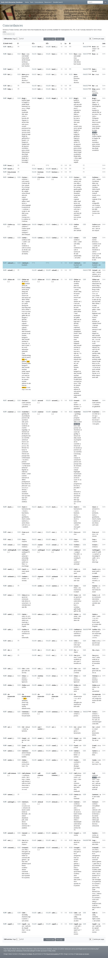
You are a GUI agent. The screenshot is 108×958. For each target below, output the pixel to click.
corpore (24, 541)
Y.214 (84, 532)
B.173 (19, 629)
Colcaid (94, 270)
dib (26, 607)
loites (96, 590)
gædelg (24, 414)
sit (79, 883)
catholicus (25, 633)
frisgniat (94, 626)
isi (98, 104)
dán (28, 624)
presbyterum (26, 482)
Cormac (24, 177)
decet (75, 482)
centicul (76, 828)
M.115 (71, 54)
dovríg (24, 305)
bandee (24, 110)
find (23, 852)
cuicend (10, 833)
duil (77, 307)
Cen (75, 655)
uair (93, 879)
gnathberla (77, 517)
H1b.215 (48, 279)
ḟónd (23, 747)
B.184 (19, 750)
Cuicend (24, 833)
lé (98, 509)
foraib (24, 373)
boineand (25, 325)
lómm (25, 476)
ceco (75, 571)
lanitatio (24, 731)
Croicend (25, 847)
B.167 (19, 847)
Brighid (76, 130)
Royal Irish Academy (52, 954)
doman (24, 489)
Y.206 (84, 237)
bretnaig (78, 454)
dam (23, 339)
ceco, (99, 569)
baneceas (25, 106)
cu (99, 586)
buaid (95, 267)
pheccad (24, 486)
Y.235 (84, 750)
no (80, 110)
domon (76, 494)
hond (24, 511)
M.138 (71, 576)
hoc (30, 128)
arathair (24, 341)
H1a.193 (34, 738)
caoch (39, 569)
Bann (93, 69)
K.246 (4, 833)
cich (9, 668)
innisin (80, 814)
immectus (77, 680)
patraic (79, 391)
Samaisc (76, 337)
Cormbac (95, 187)
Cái (23, 727)
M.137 (71, 569)
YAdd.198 (85, 46)
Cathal (10, 238)
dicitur (27, 64)
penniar (76, 428)
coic (93, 698)
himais (28, 60)
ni (77, 250)
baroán (24, 118)
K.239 (4, 738)
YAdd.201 (85, 74)
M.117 (71, 98)
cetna (23, 193)
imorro (24, 442)
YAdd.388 (85, 840)
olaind (24, 816)
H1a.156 (34, 69)
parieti (94, 877)
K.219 (4, 507)
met (93, 590)
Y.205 (84, 224)
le (81, 509)
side (23, 422)
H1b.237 (48, 727)
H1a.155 (34, 54)
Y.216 (84, 544)
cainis (98, 616)
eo (29, 595)
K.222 (4, 544)
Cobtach (95, 263)
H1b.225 (48, 585)
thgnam (24, 120)
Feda (98, 301)
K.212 (4, 224)
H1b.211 (48, 224)
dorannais (77, 826)
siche (93, 873)
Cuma (76, 595)
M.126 (71, 224)
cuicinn (54, 833)
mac (23, 185)
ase (78, 319)
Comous (76, 712)
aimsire (76, 404)
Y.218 (84, 569)
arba (26, 114)
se (74, 355)
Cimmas (94, 676)
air (79, 698)
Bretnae (96, 814)
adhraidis (76, 112)
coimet (26, 921)
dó (100, 810)
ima (93, 420)
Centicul (76, 802)
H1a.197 (34, 773)
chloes (27, 523)
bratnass (40, 172)
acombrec (25, 420)
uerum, (94, 293)
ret (75, 529)
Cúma (24, 595)
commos (40, 712)
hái (28, 777)
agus (78, 768)
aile (93, 909)
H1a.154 (34, 46)
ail (29, 250)
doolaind (76, 818)
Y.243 (84, 912)
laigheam (95, 313)
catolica (95, 635)
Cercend (95, 400)
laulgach (24, 337)
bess (23, 484)
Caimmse (25, 751)
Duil (23, 307)
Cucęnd (76, 833)
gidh (75, 609)
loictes (79, 590)
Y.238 (84, 794)
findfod (94, 903)
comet (77, 915)
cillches (94, 818)
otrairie (76, 859)
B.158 (19, 694)
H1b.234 (48, 685)
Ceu (93, 655)
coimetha (95, 917)
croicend (10, 847)
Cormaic (24, 217)
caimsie (94, 753)
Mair (93, 303)
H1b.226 (48, 595)
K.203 (4, 69)
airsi (79, 195)
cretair (10, 545)
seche (26, 873)
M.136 (71, 550)
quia (93, 643)
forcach (24, 716)
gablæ (76, 365)
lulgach (94, 333)
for (75, 187)
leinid (75, 755)
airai (23, 234)
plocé (93, 91)
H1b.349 (48, 270)
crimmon (76, 783)
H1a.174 (34, 532)
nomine (24, 130)
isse (75, 351)
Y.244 (84, 924)
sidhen (24, 201)
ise (22, 347)
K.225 (4, 576)
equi (78, 645)
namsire (28, 402)
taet (93, 785)
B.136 (19, 177)
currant (97, 645)
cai (9, 727)
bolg (9, 89)
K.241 (4, 750)
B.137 (19, 224)
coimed (98, 272)
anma (98, 205)
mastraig (24, 622)
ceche (78, 879)
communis (25, 599)
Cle (75, 650)
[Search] (95, 2)
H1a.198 (34, 794)
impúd (28, 371)
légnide (24, 470)
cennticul (24, 826)
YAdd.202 (85, 85)
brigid (77, 106)
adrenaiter (25, 349)
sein (80, 104)
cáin (29, 383)
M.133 (71, 532)
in (22, 102)
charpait (27, 234)
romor (24, 116)
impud (79, 377)
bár (9, 74)
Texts (31, 2)
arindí (27, 58)
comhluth (77, 762)
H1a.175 (34, 539)
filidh (75, 114)
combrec (24, 240)
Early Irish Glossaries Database (12, 2)
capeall (96, 928)
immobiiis (97, 663)
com (99, 760)
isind (77, 213)
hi (27, 383)
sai (97, 86)
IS (98, 199)
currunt (76, 647)
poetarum (25, 128)
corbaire (24, 230)
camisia (27, 755)
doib (97, 724)
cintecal (40, 802)
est (27, 295)
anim (99, 869)
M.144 (71, 650)
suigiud (77, 552)
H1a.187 (34, 668)
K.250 (4, 924)
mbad (94, 283)
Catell (95, 246)
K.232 (4, 655)
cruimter (11, 412)
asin (75, 104)
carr (23, 926)
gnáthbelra (25, 517)
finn (98, 863)
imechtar (95, 680)
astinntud (25, 440)
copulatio (95, 93)
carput (27, 181)
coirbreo (24, 226)
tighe (93, 919)
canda (40, 586)
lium (27, 603)
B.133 (19, 74)
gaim (95, 863)
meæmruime (78, 696)
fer (93, 740)
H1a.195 (34, 750)
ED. (23, 283)
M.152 (71, 738)
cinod (24, 729)
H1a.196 (34, 760)
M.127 (71, 237)
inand (75, 618)
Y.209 (84, 279)
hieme (24, 865)
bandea (94, 110)
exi (93, 783)
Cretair (94, 545)
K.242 (4, 760)
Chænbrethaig (26, 355)
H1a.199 (34, 802)
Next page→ (59, 39)
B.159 (19, 685)
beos (27, 373)
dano (98, 309)
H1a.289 (34, 711)
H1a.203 (34, 912)
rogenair (76, 199)
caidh (99, 552)
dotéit (24, 60)
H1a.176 (34, 544)
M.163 (71, 912)
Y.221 (84, 595)
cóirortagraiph (26, 205)
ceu (9, 655)
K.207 (4, 98)
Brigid (39, 98)
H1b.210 (48, 177)
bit (96, 659)
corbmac (24, 179)
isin (26, 195)
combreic (24, 246)
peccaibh (76, 488)
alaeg (23, 291)
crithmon (95, 775)
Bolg (93, 89)
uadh (93, 787)
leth (29, 387)
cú (26, 616)
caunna (54, 586)
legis (29, 134)
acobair (24, 381)
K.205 (4, 85)
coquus (24, 844)
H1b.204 (48, 85)
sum (26, 498)
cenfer (76, 740)
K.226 (4, 585)
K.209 (4, 168)
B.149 (19, 569)
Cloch (23, 507)
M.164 (71, 924)
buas (9, 54)
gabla (78, 317)
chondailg (95, 556)
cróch (93, 899)
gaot (93, 50)
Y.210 (84, 400)
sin (29, 207)
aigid (79, 158)
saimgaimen (96, 855)
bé (26, 136)
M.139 (71, 585)
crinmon (26, 781)
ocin (80, 462)
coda (93, 724)
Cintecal (95, 802)
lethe (93, 375)
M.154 (71, 745)
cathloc (54, 629)
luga (75, 321)
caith (77, 554)
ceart (78, 661)
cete (9, 641)
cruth (25, 347)
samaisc (24, 333)
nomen (94, 240)
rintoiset (78, 466)
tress (23, 343)
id (28, 633)
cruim (75, 432)
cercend (10, 400)
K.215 (4, 270)
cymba (24, 687)
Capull (94, 924)
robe (75, 645)
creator (40, 545)
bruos (9, 165)
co (99, 281)
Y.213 (84, 507)
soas (28, 54)
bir (98, 47)
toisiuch (94, 193)
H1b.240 (48, 750)
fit (22, 877)
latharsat (24, 468)
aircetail (94, 789)
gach (78, 527)
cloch (9, 507)
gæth (27, 189)
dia (98, 818)
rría (98, 363)
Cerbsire (24, 576)
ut (29, 219)
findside (76, 869)
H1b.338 (48, 711)
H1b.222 (48, 550)
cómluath (25, 762)
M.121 (71, 74)
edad (95, 305)
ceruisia (24, 580)
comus (10, 712)
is (28, 102)
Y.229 (84, 685)
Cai (98, 347)
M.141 (71, 614)
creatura (24, 547)
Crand (24, 745)
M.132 (71, 507)
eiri (97, 930)
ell (24, 250)
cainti (9, 614)
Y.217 (84, 550)
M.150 (71, 711)
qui (26, 496)
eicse (75, 108)
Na (28, 446)
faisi (93, 560)
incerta (97, 661)
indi (27, 291)
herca (23, 377)
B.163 (19, 745)
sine (75, 219)
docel (27, 289)
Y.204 (84, 177)
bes (75, 486)
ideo (27, 122)
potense (94, 716)
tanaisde (76, 341)
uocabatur (25, 156)
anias (75, 311)
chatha (26, 254)
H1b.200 (48, 46)
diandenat (25, 818)
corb (23, 181)
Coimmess (25, 712)
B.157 (19, 676)
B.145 (19, 532)
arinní (23, 289)
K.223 (4, 550)
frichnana (77, 120)
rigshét (27, 301)
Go (105, 2)
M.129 (71, 279)
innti (93, 702)
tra (28, 448)
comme (76, 764)
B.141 (19, 279)
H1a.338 (34, 411)
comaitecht (77, 460)
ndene (94, 820)
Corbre (54, 224)
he (100, 199)
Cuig (93, 840)
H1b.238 (48, 738)
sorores (24, 132)
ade (97, 377)
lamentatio (95, 733)
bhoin (23, 287)
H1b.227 (48, 614)
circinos (97, 404)
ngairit (97, 852)
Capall (24, 924)
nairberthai (77, 523)
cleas (23, 785)
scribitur (25, 219)
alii (22, 281)
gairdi (94, 895)
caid (93, 272)
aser (75, 580)
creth (23, 777)
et (93, 663)
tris (96, 349)
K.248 (4, 847)
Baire (23, 74)
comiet (98, 921)
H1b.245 (48, 833)
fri (22, 187)
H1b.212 (48, 237)
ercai (75, 383)
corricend (76, 381)
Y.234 (84, 745)
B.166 (19, 840)
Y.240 (84, 833)
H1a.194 (34, 745)
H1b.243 (48, 794)
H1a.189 (34, 685)
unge (97, 375)
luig (79, 287)
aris (78, 303)
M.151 (71, 727)
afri (28, 118)
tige (29, 917)
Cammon (95, 794)
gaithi (80, 189)
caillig (75, 917)
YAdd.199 (85, 54)
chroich (94, 536)
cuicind (40, 833)
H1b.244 (48, 802)
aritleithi (76, 393)
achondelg (25, 558)
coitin (75, 643)
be (29, 106)
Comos (94, 712)
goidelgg (78, 414)
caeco (23, 571)
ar (77, 114)
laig (98, 285)
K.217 (4, 400)
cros (9, 532)
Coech (24, 569)
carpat (99, 179)
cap (29, 924)
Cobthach (25, 263)
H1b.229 (48, 640)
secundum (25, 494)
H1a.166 (34, 237)
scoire (79, 576)
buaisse (27, 66)
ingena (76, 138)
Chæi (23, 353)
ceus (75, 657)
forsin (94, 622)
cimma (24, 678)
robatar (76, 458)
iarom (23, 203)
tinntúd (24, 432)
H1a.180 (34, 585)
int (100, 590)
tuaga (24, 704)
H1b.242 (48, 773)
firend (75, 325)
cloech (94, 519)
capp (80, 924)
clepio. (98, 650)
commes (94, 718)
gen (23, 740)
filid (23, 114)
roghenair (25, 199)
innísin (24, 474)
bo (99, 891)
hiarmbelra (25, 513)
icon (28, 454)
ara (93, 228)
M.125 (71, 177)
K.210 (4, 172)
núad (26, 785)
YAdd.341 (85, 270)
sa (93, 207)
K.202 (4, 54)
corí (23, 375)
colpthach (77, 327)
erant (28, 132)
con (26, 618)
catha (99, 258)
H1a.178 (34, 569)
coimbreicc (77, 248)
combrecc (77, 240)
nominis (24, 215)
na (28, 375)
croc (23, 849)
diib (93, 605)
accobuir (76, 387)
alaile (29, 363)
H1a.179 (34, 576)
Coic (23, 840)
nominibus (25, 148)
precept (24, 456)
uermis (24, 499)
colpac (94, 319)
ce (80, 659)
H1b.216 (48, 400)
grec (23, 670)
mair (29, 307)
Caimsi (94, 751)
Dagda (96, 138)
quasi (28, 224)
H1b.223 (48, 569)
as (23, 311)
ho (29, 484)
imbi (96, 414)
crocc (75, 849)
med (75, 590)
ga (28, 859)
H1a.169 (34, 270)
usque (94, 49)
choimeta (25, 917)
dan (79, 618)
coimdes (94, 603)
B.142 (19, 411)
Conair (24, 738)
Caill (75, 773)
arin (75, 661)
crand (39, 745)
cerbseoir (11, 576)
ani (75, 442)
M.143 (71, 640)
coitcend (94, 871)
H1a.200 (34, 833)
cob (80, 265)
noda (98, 796)
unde (23, 64)
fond (93, 747)
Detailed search (58, 2)
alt (80, 213)
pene (23, 150)
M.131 (71, 411)
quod (23, 293)
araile (23, 371)
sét (23, 301)
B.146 (19, 539)
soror (75, 128)
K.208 (4, 165)
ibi (96, 643)
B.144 (19, 507)
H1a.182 (34, 614)
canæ (75, 616)
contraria (24, 857)
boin (75, 287)
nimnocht (77, 492)
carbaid (79, 185)
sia (93, 865)
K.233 (4, 668)
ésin (23, 345)
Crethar (76, 545)
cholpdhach (77, 331)
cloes (75, 527)
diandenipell (77, 822)
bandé (24, 140)
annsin (76, 142)
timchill (27, 339)
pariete (27, 877)
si (92, 881)
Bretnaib (24, 814)
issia (26, 861)
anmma (25, 207)
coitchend (25, 871)
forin (29, 618)
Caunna (94, 586)
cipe (99, 603)
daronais (24, 824)
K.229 (4, 629)
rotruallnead (78, 806)
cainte (54, 614)
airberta (95, 521)
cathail (76, 256)
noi (93, 689)
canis (23, 616)
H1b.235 (48, 694)
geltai (23, 189)
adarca (99, 893)
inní (29, 436)
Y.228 (84, 676)
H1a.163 (34, 172)
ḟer (25, 740)
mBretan (24, 472)
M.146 (71, 668)
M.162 (71, 847)
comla (10, 760)
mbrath (76, 359)
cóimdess (25, 605)
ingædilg (24, 430)
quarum (26, 146)
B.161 (19, 727)
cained (80, 727)
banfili (76, 100)
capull (10, 924)
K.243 (4, 773)
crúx (23, 534)
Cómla (24, 760)
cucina (24, 835)
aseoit (79, 395)
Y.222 (84, 614)
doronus (94, 824)
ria (96, 365)
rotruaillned (24, 806)
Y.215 (84, 539)
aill (94, 905)
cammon (54, 794)
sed (23, 297)
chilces (76, 820)
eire (75, 932)
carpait (27, 185)
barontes (76, 78)
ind (97, 787)
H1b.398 (48, 629)
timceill (79, 345)
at (100, 696)
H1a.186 (34, 655)
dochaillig (25, 915)
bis (99, 276)
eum (96, 120)
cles (23, 789)
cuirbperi (24, 232)
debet (24, 480)
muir (97, 74)
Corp (23, 539)
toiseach (76, 215)
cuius (28, 130)
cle (9, 650)
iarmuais (76, 60)
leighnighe (77, 472)
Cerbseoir (95, 576)
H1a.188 (34, 676)
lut (93, 762)
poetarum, (95, 124)
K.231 (4, 650)
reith (25, 313)
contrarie (95, 859)
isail (77, 254)
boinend (27, 331)
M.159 (71, 760)
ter (99, 414)
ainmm (24, 753)
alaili (98, 353)
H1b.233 (48, 676)
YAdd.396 (85, 411)
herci (98, 365)
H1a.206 (34, 629)
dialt (23, 213)
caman (10, 794)
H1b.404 (48, 411)
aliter (23, 299)
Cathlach (77, 629)
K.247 (4, 840)
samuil (97, 554)
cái (28, 738)
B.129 (19, 98)
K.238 (4, 727)
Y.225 (84, 650)
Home (27, 2)
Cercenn (24, 400)
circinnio (76, 406)
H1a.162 (34, 168)
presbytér (25, 436)
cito (93, 645)
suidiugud (25, 552)
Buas (23, 54)
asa (29, 670)
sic (80, 480)
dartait (95, 315)
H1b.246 (48, 840)
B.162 (19, 738)
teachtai (76, 704)
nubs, (98, 657)
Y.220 (84, 585)
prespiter (76, 418)
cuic (75, 700)
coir (79, 203)
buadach (24, 265)
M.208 (71, 794)
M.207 (71, 773)
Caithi (76, 550)
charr (23, 930)
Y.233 (84, 738)
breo (76, 158)
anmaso (77, 207)
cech (97, 899)
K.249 (4, 912)
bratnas (54, 172)
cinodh (77, 729)
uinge (23, 389)
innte (28, 708)
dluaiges (76, 766)
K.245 (4, 802)
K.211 (4, 177)
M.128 (71, 263)
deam (75, 124)
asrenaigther (96, 345)
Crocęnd (76, 847)
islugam (24, 317)
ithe (80, 383)
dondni (78, 448)
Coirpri (40, 224)
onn (93, 511)
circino (26, 404)
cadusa (94, 274)
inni (23, 309)
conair (10, 738)
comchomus (25, 714)
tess (99, 337)
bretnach (78, 474)
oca (27, 620)
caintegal (11, 802)
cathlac (40, 629)
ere (27, 930)
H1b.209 (48, 172)
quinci (95, 696)
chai (80, 359)
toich (28, 783)
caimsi (10, 751)
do (22, 191)
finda (75, 588)
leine (93, 755)
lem (97, 601)
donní (26, 434)
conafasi (76, 562)
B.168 (19, 912)
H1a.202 (34, 847)
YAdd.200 (85, 69)
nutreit (94, 307)
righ (75, 353)
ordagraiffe (95, 203)
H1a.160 (34, 98)
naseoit (26, 379)
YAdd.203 (85, 89)
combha (76, 283)
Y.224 (84, 640)
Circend (76, 400)
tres (75, 349)
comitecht (25, 452)
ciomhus (40, 676)
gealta (76, 189)
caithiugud (41, 550)
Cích (23, 668)
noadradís (25, 112)
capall (40, 924)
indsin (23, 855)
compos (76, 714)
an (22, 250)
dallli (95, 573)
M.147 (71, 676)
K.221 (4, 539)
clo (98, 49)
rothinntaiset (26, 458)
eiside (23, 104)
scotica (28, 248)
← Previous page (49, 39)
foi (76, 468)
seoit (28, 357)
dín (29, 183)
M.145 (71, 655)
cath (23, 248)
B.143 (19, 400)
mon (23, 779)
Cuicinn (94, 833)
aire (75, 230)
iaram (23, 810)
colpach (24, 323)
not (23, 313)
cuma (23, 603)
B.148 (19, 550)
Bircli (93, 47)
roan (77, 118)
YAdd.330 (85, 711)
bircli (9, 47)
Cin (75, 694)
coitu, (98, 641)
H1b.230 (48, 650)
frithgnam (95, 118)
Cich (75, 668)
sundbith (76, 659)
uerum (24, 295)
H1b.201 (48, 54)
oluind (96, 816)
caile (9, 913)
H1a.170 (34, 279)
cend (25, 375)
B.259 (19, 802)
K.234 (4, 676)
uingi (75, 395)
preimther (77, 420)
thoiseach (77, 193)
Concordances (39, 2)
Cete (93, 641)
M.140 (71, 595)
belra (28, 519)
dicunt (26, 281)
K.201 (4, 46)
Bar (93, 74)
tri (28, 140)
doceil (75, 291)
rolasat (76, 470)
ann (78, 104)
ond (76, 511)
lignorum (24, 682)
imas (75, 58)
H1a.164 (34, 177)
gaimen (76, 863)
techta (24, 706)
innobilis (76, 663)
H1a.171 (34, 400)
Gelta (94, 189)
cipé (23, 607)
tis (100, 764)
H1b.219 (48, 532)
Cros (75, 532)
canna (10, 586)
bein (80, 106)
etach (94, 592)
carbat (76, 181)
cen (28, 740)
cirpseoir (40, 576)
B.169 (19, 924)
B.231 (19, 711)
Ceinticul (25, 802)
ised (27, 311)
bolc (39, 89)
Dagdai (25, 102)
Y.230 (84, 694)
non (75, 217)
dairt (23, 331)
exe (94, 108)
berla (75, 521)
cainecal (94, 810)
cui (26, 855)
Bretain (24, 448)
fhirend (24, 321)
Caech (94, 569)
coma (9, 595)
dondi (79, 438)
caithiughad (56, 550)
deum (94, 122)
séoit (27, 389)
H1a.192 (34, 727)
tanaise (24, 335)
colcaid (10, 270)
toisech (94, 211)
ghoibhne (77, 136)
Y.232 (84, 727)
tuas (23, 766)
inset (75, 339)
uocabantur (77, 154)
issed (28, 201)
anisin (75, 476)
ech (29, 926)
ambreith (25, 351)
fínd (26, 849)
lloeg (93, 289)
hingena (24, 142)
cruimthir (26, 438)
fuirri (97, 895)
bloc (53, 89)
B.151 (19, 595)
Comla (76, 760)
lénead (28, 753)
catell (24, 242)
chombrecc (77, 430)
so (79, 810)
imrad (96, 420)
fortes (24, 78)
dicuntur (24, 80)
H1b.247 (48, 847)
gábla (23, 315)
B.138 (19, 237)
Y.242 (84, 847)
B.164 (19, 760)
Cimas (24, 676)
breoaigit (25, 160)
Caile (23, 913)
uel (29, 297)
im (74, 448)
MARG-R (24, 387)
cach (23, 357)
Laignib (26, 191)
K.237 (4, 711)
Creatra (24, 545)
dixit (28, 496)
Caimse (76, 751)
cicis (79, 668)
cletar (97, 295)
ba (74, 118)
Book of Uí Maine (26, 954)
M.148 (71, 694)
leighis (76, 132)
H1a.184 (34, 640)
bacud (10, 169)
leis (99, 718)
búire (28, 82)
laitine (94, 735)
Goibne (94, 136)
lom (76, 478)
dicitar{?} (95, 891)
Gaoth (98, 189)
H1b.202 (48, 69)
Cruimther (25, 412)
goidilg (76, 434)
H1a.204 (34, 924)
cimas (9, 676)
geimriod (98, 881)
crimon (79, 773)
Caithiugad (95, 550)
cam (75, 796)
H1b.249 (48, 924)
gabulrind (25, 406)
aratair (94, 337)
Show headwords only (8, 34)
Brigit (9, 98)
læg (80, 291)
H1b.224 (48, 576)
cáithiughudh (12, 550)
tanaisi (94, 331)
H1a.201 (34, 840)
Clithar (27, 299)
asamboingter (25, 787)
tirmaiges (98, 879)
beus (93, 363)
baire (23, 82)
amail (29, 474)
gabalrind (97, 406)
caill (23, 781)
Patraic (24, 385)
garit (78, 852)
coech (23, 573)
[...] (12, 47)
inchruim (24, 478)
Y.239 (84, 802)
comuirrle (95, 842)
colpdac (94, 323)
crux (93, 534)
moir (79, 309)
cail (99, 270)
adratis (94, 112)
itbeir (93, 371)
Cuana (76, 586)
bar (39, 74)
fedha (75, 309)
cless (79, 779)
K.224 (4, 569)
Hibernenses (25, 152)
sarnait (79, 128)
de (22, 146)
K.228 (4, 614)
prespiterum (78, 484)
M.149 (71, 685)
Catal (97, 256)
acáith (24, 554)
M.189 (71, 750)
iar (78, 468)
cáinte (24, 620)
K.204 (4, 74)
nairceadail (77, 56)
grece (27, 74)
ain (93, 798)
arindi (77, 289)
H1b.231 (48, 655)
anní (26, 460)
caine (93, 616)
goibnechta (25, 138)
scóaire (24, 578)
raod (96, 525)
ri (74, 303)
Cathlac (24, 629)
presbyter (26, 416)
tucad (75, 195)
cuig (27, 702)
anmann (94, 509)
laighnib (78, 191)
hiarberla (76, 513)
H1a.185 (34, 650)
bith (75, 706)
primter (24, 462)
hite (28, 377)
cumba (76, 687)
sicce (23, 875)
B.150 (19, 576)
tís (27, 766)
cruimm (24, 428)
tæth (77, 787)
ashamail (24, 556)
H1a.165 (34, 224)
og (95, 416)
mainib (94, 418)
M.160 (71, 833)
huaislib (96, 276)
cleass (28, 779)
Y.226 (84, 655)
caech (9, 569)
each (75, 928)
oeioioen (76, 689)
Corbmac (11, 177)
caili (39, 913)
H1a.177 (34, 550)
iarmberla (95, 513)
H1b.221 (48, 544)
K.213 (4, 237)
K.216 (4, 279)
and (75, 213)
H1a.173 (34, 507)
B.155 (19, 614)
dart (80, 333)
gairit (26, 852)
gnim (97, 424)
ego (23, 498)
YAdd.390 (85, 629)
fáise (23, 564)
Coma (94, 595)
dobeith (24, 708)
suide (93, 552)
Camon (76, 794)
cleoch (76, 519)
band (9, 69)
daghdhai (77, 102)
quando (27, 875)
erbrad (28, 193)
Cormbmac (95, 181)
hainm (76, 814)
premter (24, 418)
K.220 (4, 532)
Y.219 (84, 576)
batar (23, 450)
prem (26, 422)
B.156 (19, 668)
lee (29, 509)
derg (93, 907)
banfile (24, 100)
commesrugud (96, 722)
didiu (79, 156)
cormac (76, 179)
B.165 (19, 833)
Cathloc (94, 629)
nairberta (25, 521)
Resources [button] (47, 2)
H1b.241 (48, 760)
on (93, 406)
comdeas (76, 607)
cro (93, 414)
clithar (27, 309)
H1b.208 (48, 168)
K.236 (4, 694)
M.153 (71, 544)
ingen (28, 100)
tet (23, 673)
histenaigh (95, 837)
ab (27, 595)
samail (76, 556)
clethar (76, 301)
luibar (79, 670)
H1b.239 (48, 745)
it (27, 387)
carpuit (97, 230)
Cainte (24, 614)
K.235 (4, 685)
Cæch (75, 569)
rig (80, 305)
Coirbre (24, 224)
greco (98, 89)
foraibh (76, 379)
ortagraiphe (77, 205)
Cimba (24, 685)
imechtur (24, 680)
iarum (75, 203)
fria (75, 554)
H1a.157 (34, 74)
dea (23, 154)
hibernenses (77, 150)
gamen (24, 859)
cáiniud (27, 727)
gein (80, 740)
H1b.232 (48, 668)
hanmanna (25, 509)
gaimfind (76, 865)
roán (93, 116)
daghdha (76, 140)
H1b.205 (48, 89)
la (92, 276)
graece (76, 76)
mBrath (94, 347)
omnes (27, 150)
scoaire (94, 578)
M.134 (71, 539)
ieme (97, 867)
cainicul (76, 810)
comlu (40, 760)
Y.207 (84, 263)
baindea (76, 110)
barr (23, 66)
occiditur (24, 867)
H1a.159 (34, 89)
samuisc (94, 329)
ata (27, 704)
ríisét (27, 345)
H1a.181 (34, 595)
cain (75, 391)
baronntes (25, 76)
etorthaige (25, 566)
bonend (94, 321)
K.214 (4, 263)
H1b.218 (48, 507)
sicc (98, 873)
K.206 (4, 89)
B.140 (19, 263)
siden (75, 201)
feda (26, 307)
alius (93, 844)
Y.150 (84, 98)
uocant (24, 126)
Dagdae (94, 104)
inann (96, 624)
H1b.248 (48, 912)
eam (23, 124)
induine (24, 560)
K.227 (4, 595)
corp (9, 539)
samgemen (77, 855)
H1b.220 (48, 539)
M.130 (71, 400)
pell (23, 820)
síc (28, 478)
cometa (76, 919)
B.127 (19, 54)
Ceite (75, 641)
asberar (24, 383)
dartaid (24, 319)
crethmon (26, 775)
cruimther (78, 452)
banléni (24, 757)
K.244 (4, 794)
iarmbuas (25, 62)
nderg (94, 901)
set (80, 279)
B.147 (19, 544)
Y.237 (84, 773)
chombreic (95, 250)
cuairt (23, 402)
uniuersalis (25, 637)
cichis (27, 668)
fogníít (24, 626)
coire (78, 578)
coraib (24, 211)
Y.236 (84, 760)
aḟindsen (24, 863)
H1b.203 (48, 74)
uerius (26, 297)
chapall (26, 928)
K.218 (4, 411)
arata (23, 702)
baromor (76, 116)
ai (97, 54)
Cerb (75, 576)
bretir (99, 422)
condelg (76, 558)
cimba (10, 685)
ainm (26, 303)
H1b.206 (48, 98)
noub (79, 657)
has (25, 673)
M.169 (71, 629)
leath (28, 716)
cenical (25, 808)
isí (23, 460)
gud (79, 550)
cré (28, 745)
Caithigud (25, 550)
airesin (24, 122)
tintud (76, 436)
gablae (24, 361)
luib (26, 670)
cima (75, 678)
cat (29, 242)
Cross (23, 532)
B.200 (19, 773)
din (27, 158)
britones (94, 242)
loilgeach (76, 343)
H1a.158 (34, 85)
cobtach (10, 263)
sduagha (76, 702)
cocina (94, 835)
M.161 (71, 840)
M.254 (71, 802)
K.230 (4, 640)
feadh (79, 609)
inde (75, 62)
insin (28, 144)
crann (9, 745)
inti (75, 293)
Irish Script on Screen (82, 954)
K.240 (4, 745)
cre (80, 745)
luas (28, 764)
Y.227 (84, 668)
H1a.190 (34, 694)
